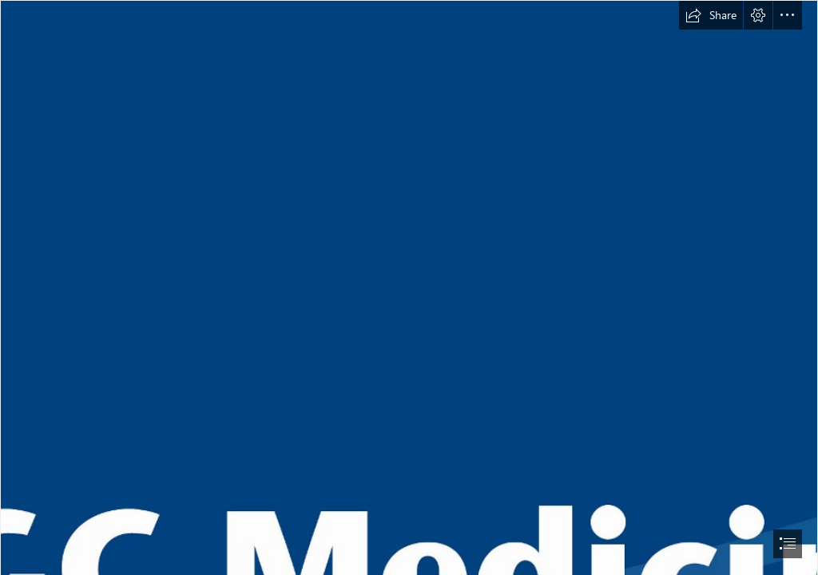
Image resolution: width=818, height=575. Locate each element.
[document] (409, 287)
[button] (711, 15)
